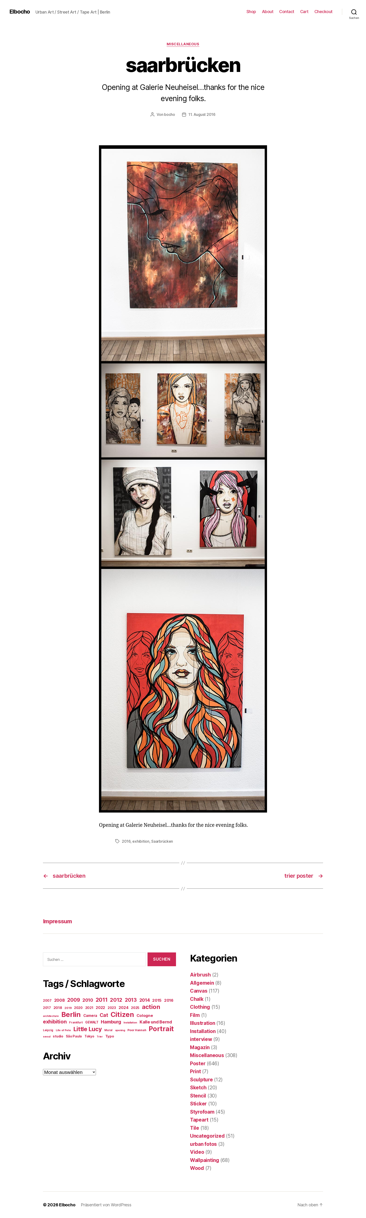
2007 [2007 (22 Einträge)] (47, 1000)
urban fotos (203, 1144)
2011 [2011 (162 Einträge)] (102, 1000)
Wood (197, 1168)
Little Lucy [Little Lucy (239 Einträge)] (87, 1029)
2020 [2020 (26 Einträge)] (78, 1008)
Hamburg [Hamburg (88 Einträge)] (111, 1022)
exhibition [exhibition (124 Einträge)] (55, 1022)
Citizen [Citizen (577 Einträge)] (122, 1014)
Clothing (200, 1007)
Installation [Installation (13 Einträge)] (130, 1022)
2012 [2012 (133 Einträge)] (116, 1000)
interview (201, 1039)
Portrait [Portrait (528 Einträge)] (161, 1029)
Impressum (57, 921)
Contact (286, 11)
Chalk (197, 999)
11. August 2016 (201, 114)
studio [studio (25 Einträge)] (58, 1036)
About (268, 11)
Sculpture (201, 1080)
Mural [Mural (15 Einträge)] (108, 1030)
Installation (203, 1031)
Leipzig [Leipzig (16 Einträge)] (48, 1030)
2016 (126, 841)
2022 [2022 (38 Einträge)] (100, 1007)
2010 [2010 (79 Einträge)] (87, 1000)
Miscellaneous (183, 44)
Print (195, 1071)
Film (195, 1015)
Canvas (198, 991)
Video (197, 1152)
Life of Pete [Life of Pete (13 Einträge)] (63, 1030)
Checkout (323, 11)
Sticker (198, 1104)
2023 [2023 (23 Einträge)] (112, 1008)
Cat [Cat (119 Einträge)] (104, 1015)
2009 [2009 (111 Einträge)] (73, 1000)
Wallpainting (204, 1160)
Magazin (200, 1047)
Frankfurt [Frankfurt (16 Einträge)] (76, 1022)
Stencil (198, 1096)
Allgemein (202, 983)
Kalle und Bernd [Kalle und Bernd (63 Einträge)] (156, 1021)
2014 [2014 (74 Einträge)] (144, 1000)
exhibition (140, 841)
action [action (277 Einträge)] (151, 1006)
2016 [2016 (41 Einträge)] (168, 1000)
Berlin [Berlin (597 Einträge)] (71, 1014)
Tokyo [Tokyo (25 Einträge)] (89, 1036)
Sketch (198, 1087)
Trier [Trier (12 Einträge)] (100, 1036)
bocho (169, 114)
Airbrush (200, 975)
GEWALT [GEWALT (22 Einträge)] (91, 1022)
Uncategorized (207, 1136)
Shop (251, 11)
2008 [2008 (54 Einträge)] (59, 1000)
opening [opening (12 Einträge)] (120, 1030)
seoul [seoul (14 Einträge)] (46, 1036)
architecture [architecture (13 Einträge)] (51, 1016)
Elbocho (19, 11)
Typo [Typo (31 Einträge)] (109, 1036)
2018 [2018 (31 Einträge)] (57, 1007)
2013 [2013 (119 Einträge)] (131, 1000)
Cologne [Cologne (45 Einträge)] (145, 1015)
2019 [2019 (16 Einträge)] (67, 1008)
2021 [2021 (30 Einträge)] (89, 1008)
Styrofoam (202, 1112)
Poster (197, 1063)
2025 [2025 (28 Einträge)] (135, 1008)
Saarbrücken (162, 841)
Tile (194, 1128)
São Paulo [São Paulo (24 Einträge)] (74, 1036)
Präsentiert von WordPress (106, 1204)
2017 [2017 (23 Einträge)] (47, 1008)
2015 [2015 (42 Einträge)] (157, 1000)
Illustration (202, 1023)
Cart (304, 11)
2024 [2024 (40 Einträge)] (124, 1007)
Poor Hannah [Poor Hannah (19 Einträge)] (136, 1030)
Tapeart (199, 1120)
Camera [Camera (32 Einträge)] (90, 1015)
